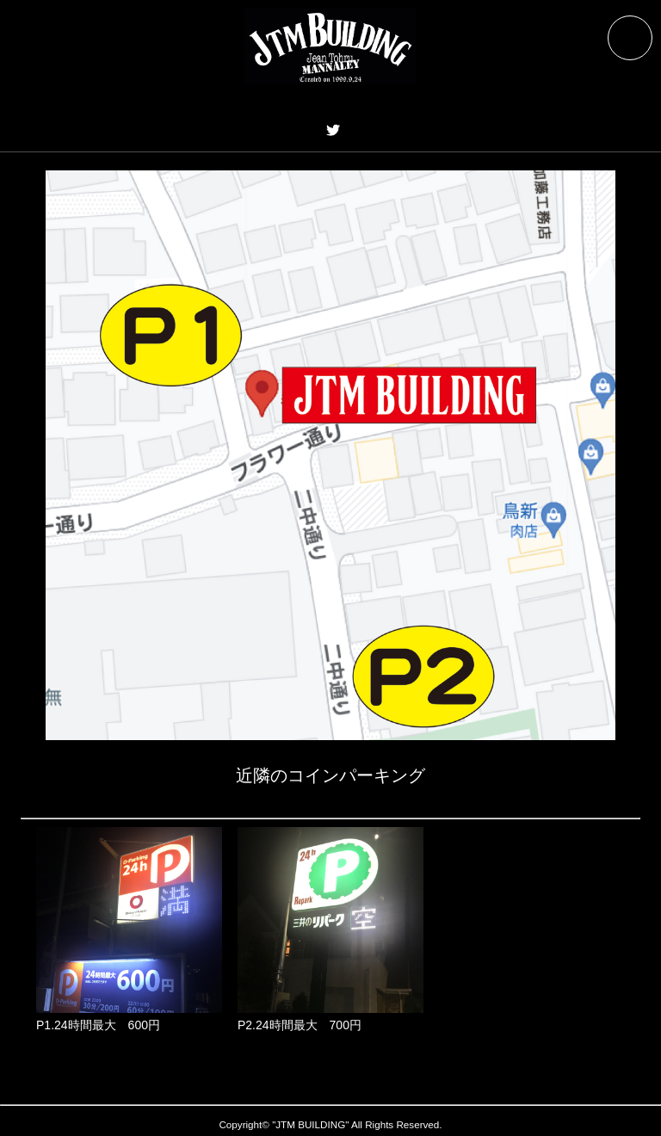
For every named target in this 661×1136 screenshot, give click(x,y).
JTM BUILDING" (312, 1124)
